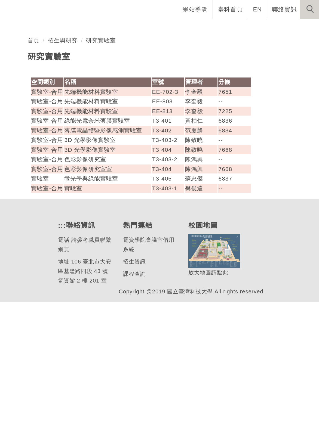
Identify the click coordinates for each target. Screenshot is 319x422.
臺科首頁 (230, 9)
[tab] (162, 120)
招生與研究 (63, 160)
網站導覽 (195, 9)
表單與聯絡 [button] (263, 27)
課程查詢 (134, 394)
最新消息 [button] (301, 27)
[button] (309, 9)
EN (257, 9)
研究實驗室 (101, 160)
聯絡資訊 (284, 9)
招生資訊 (134, 382)
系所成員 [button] (148, 27)
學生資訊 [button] (225, 27)
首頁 (33, 160)
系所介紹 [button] (112, 27)
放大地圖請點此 (208, 392)
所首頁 (80, 27)
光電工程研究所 (54, 98)
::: (61, 346)
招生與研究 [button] (186, 27)
